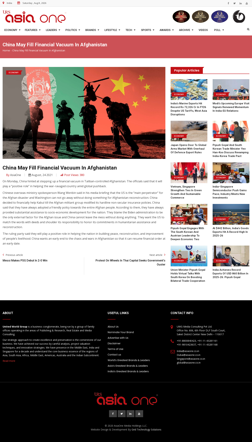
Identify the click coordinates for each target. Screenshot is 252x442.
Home (6, 50)
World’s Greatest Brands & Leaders (129, 360)
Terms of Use (115, 349)
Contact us (114, 354)
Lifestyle (110, 30)
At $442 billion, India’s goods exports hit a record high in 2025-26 (231, 232)
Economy (10, 30)
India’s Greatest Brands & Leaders (128, 371)
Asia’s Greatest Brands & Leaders (128, 366)
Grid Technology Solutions (146, 429)
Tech (128, 30)
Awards (165, 30)
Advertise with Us (118, 338)
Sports (146, 30)
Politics (71, 30)
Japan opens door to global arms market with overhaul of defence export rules (188, 148)
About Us (113, 326)
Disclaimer (114, 343)
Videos (203, 30)
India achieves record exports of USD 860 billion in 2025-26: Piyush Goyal (230, 273)
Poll (217, 30)
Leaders (51, 30)
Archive (184, 30)
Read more (9, 360)
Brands (90, 30)
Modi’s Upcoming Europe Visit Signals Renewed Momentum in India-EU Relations (231, 107)
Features (31, 30)
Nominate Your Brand (121, 332)
